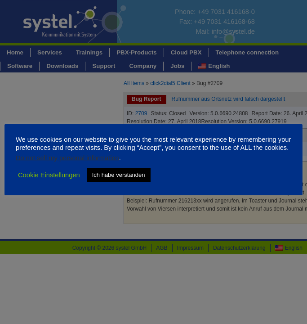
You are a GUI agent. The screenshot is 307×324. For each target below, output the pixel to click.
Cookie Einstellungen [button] (49, 175)
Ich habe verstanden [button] (118, 174)
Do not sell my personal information (67, 158)
